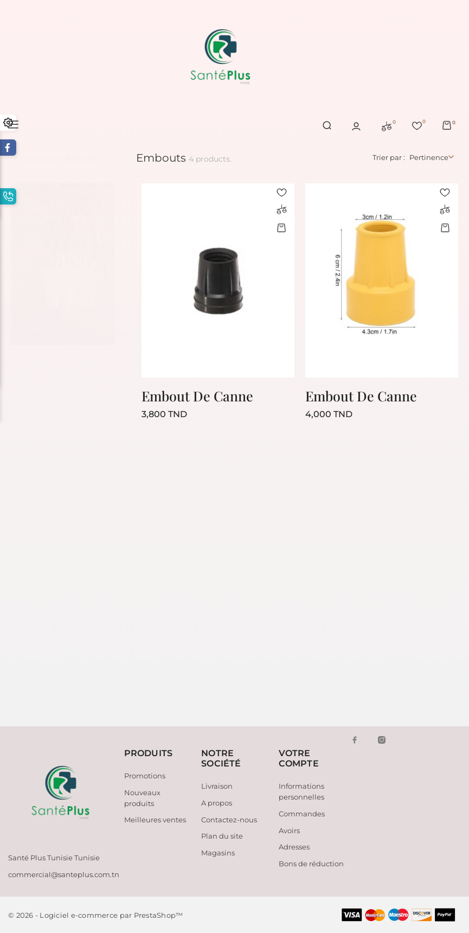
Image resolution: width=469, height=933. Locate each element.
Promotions (144, 775)
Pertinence (428, 157)
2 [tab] (105, 261)
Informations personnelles (301, 791)
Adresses (294, 846)
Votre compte (299, 758)
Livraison (217, 786)
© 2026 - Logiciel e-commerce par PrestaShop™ (95, 915)
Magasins (218, 852)
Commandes (302, 813)
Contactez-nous (229, 819)
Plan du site (222, 836)
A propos (216, 802)
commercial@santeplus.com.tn (63, 874)
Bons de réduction (311, 863)
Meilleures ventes (155, 819)
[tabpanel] (63, 253)
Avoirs (289, 830)
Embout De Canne (197, 396)
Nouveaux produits (142, 798)
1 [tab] (105, 241)
